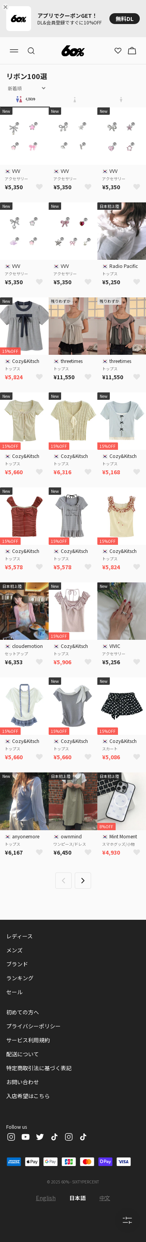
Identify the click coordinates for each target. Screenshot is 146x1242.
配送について (22, 1054)
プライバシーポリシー (33, 1026)
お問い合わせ (22, 1082)
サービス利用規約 (28, 1040)
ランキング (19, 978)
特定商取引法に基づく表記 (39, 1068)
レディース (19, 936)
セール (14, 992)
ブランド (17, 964)
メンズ (14, 950)
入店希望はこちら (28, 1096)
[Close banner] (7, 7)
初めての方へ (22, 1012)
